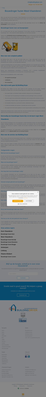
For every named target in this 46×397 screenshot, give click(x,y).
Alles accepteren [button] (17, 200)
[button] (23, 204)
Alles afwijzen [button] (29, 200)
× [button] (37, 192)
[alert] (23, 198)
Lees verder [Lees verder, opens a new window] (25, 198)
